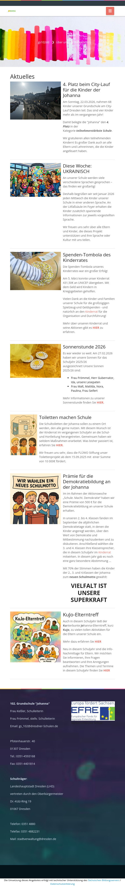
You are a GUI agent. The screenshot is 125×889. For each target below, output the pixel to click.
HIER (96, 328)
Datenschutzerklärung (62, 883)
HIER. (100, 402)
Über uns (62, 42)
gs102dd (43, 42)
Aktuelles (81, 42)
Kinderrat (91, 311)
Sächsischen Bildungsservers (103, 880)
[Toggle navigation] (110, 11)
